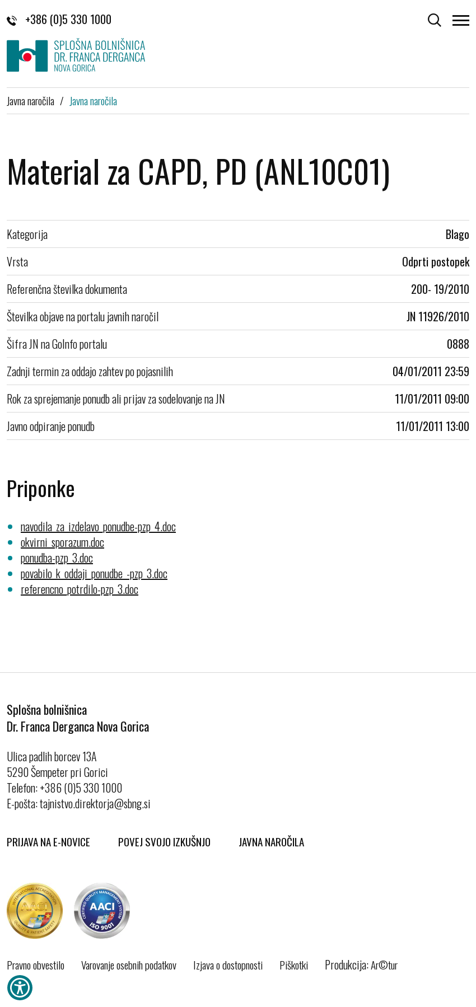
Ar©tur (384, 964)
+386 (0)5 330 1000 (59, 19)
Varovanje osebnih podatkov (128, 964)
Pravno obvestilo (35, 964)
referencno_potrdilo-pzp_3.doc (79, 588)
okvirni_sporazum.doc (62, 541)
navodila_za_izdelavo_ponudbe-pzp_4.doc (98, 526)
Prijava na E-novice (48, 841)
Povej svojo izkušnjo (164, 841)
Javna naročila (30, 100)
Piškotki (293, 964)
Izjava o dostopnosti (228, 964)
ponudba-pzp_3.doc (57, 557)
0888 (458, 344)
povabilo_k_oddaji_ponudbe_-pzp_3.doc (94, 573)
